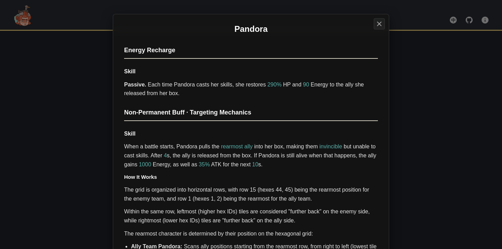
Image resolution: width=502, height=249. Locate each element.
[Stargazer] (379, 23)
